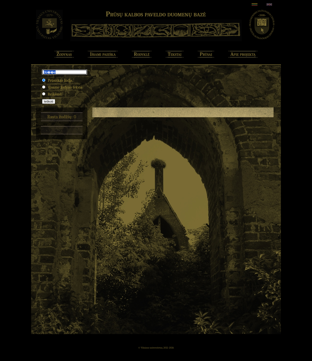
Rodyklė (142, 54)
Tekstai (174, 54)
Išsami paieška (103, 54)
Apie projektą (243, 54)
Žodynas (64, 54)
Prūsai (206, 54)
